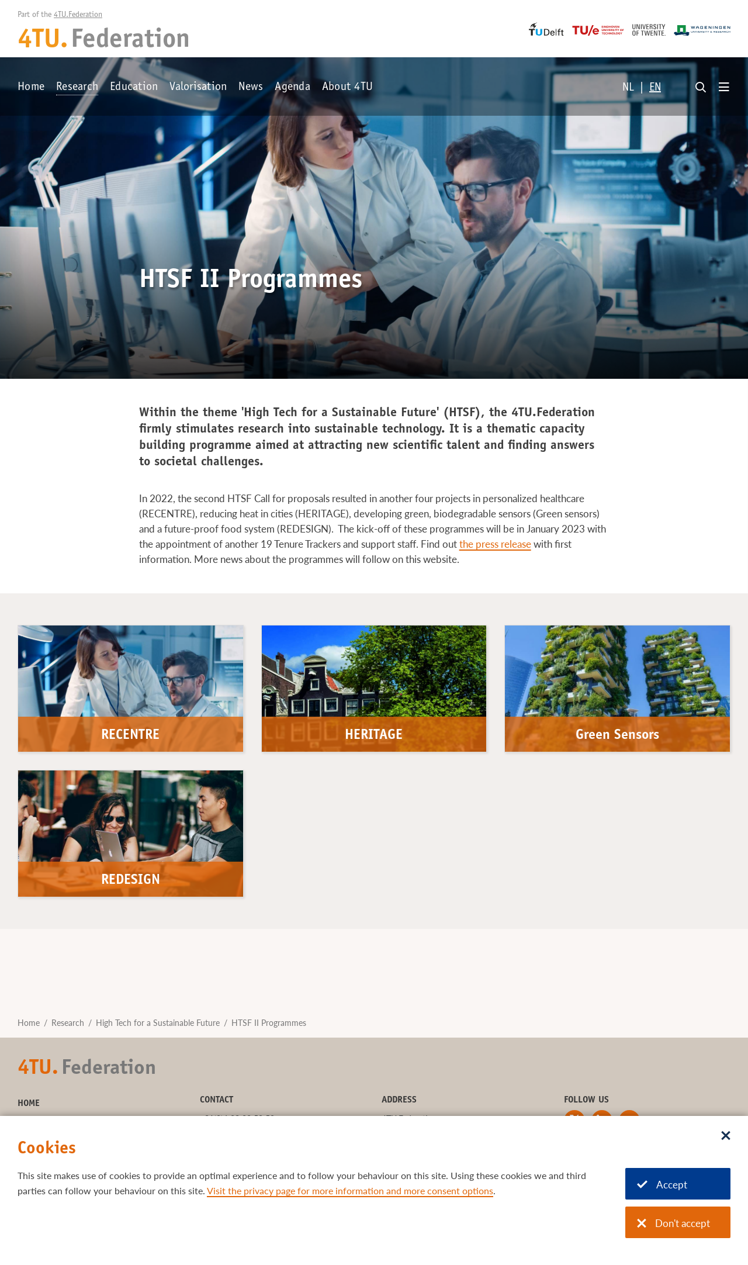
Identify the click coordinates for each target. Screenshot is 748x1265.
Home (31, 88)
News (250, 88)
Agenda (292, 88)
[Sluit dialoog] (725, 1136)
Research (77, 88)
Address (399, 1100)
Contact (216, 1100)
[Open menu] (724, 87)
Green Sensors (617, 736)
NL (628, 88)
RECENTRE (130, 736)
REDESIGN (130, 881)
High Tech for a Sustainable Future (158, 1023)
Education (134, 88)
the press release (495, 544)
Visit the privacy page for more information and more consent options (350, 1190)
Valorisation (198, 88)
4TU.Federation (78, 15)
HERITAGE (374, 736)
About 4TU (347, 88)
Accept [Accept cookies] (662, 1184)
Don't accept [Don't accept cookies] (673, 1223)
